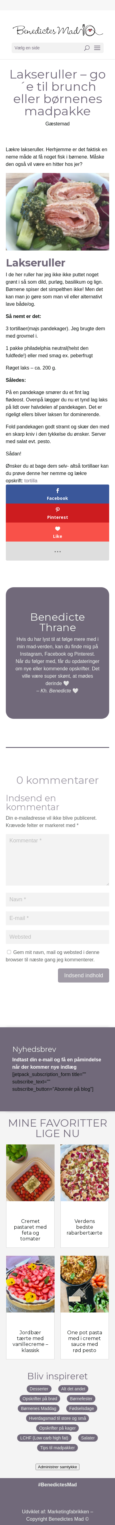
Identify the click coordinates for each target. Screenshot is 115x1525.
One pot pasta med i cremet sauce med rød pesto (84, 1341)
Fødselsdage (81, 1408)
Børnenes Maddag (38, 1408)
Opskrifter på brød (40, 1398)
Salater (88, 1437)
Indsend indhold (83, 975)
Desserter (39, 1388)
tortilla (30, 480)
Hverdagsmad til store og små (57, 1418)
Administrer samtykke (57, 1467)
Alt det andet (73, 1388)
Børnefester (81, 1398)
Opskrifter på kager (57, 1428)
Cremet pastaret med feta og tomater (30, 1230)
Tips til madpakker (57, 1447)
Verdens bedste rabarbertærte (84, 1227)
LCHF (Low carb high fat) (44, 1437)
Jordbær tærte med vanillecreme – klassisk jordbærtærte (30, 1344)
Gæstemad (57, 123)
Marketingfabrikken (68, 1511)
